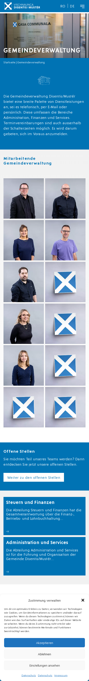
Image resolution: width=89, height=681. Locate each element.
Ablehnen (44, 654)
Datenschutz (29, 675)
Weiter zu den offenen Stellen (33, 477)
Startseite (9, 62)
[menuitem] (63, 6)
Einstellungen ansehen (44, 665)
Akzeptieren (44, 642)
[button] (83, 600)
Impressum (60, 675)
